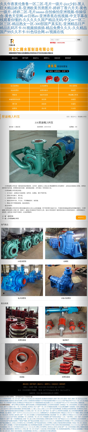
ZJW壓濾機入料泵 (13, 218)
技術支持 (57, 58)
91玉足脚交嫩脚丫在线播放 (67, 407)
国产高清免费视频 (55, 409)
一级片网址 (70, 417)
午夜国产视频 (23, 421)
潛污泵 (14, 104)
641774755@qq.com (49, 390)
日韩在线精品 (40, 419)
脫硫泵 (73, 90)
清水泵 (44, 108)
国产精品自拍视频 (34, 421)
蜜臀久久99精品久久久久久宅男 (73, 415)
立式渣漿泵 (44, 86)
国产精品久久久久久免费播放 (67, 419)
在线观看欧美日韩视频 (62, 421)
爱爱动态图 (48, 419)
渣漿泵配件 (44, 90)
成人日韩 (32, 419)
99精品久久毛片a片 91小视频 (70, 413)
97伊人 (72, 421)
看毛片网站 (15, 405)
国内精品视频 (26, 409)
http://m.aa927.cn (65, 390)
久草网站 (50, 423)
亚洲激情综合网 (55, 413)
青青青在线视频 (63, 411)
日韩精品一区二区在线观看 (68, 405)
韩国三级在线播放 (17, 431)
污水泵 (73, 108)
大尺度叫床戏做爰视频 (20, 425)
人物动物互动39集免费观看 (47, 431)
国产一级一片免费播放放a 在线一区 (18, 419)
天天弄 (55, 419)
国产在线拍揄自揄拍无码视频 (14, 411)
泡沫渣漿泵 (15, 90)
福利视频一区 (22, 417)
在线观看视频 (27, 431)
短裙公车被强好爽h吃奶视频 (62, 423)
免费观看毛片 (44, 413)
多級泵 (44, 104)
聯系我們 (68, 58)
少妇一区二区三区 (36, 411)
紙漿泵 (14, 108)
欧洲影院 (22, 405)
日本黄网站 (30, 423)
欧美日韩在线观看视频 (63, 425)
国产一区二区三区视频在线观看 (48, 407)
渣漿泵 (56, 393)
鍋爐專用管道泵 (14, 99)
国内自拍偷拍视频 (15, 409)
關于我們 (25, 58)
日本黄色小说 (21, 423)
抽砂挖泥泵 (44, 95)
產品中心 (36, 58)
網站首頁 (14, 58)
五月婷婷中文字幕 (49, 425)
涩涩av (14, 423)
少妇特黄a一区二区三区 (34, 417)
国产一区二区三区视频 (27, 415)
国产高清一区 (47, 411)
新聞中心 (46, 58)
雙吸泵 (14, 95)
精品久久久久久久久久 (47, 421)
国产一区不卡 (17, 413)
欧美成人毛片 (32, 407)
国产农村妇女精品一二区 (57, 417)
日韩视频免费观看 (41, 405)
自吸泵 (73, 99)
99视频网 (46, 417)
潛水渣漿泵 (73, 86)
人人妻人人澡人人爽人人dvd (40, 409)
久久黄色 (27, 411)
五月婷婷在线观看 (53, 405)
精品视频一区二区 (56, 415)
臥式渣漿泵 (15, 86)
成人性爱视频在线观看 (35, 425)
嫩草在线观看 (30, 405)
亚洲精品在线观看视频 (69, 409)
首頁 (68, 116)
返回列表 (10, 216)
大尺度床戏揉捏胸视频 (42, 415)
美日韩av (35, 431)
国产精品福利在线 (40, 423)
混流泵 (44, 99)
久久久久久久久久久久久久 (31, 413)
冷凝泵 (73, 104)
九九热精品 (24, 407)
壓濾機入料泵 (73, 95)
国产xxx (54, 411)
